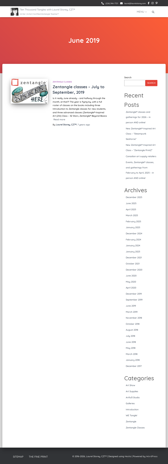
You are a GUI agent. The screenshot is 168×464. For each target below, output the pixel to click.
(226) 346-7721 (111, 3)
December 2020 (134, 269)
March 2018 (132, 354)
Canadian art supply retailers (141, 156)
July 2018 (130, 336)
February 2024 (133, 239)
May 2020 (131, 281)
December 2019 (134, 293)
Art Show (130, 385)
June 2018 (131, 342)
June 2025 (131, 203)
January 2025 (133, 227)
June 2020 (131, 275)
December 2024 (134, 233)
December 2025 (134, 197)
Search (127, 77)
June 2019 (131, 305)
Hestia (128, 456)
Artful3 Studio (133, 397)
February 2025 (133, 221)
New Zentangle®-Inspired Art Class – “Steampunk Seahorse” (140, 133)
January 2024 (133, 245)
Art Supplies (132, 391)
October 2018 (133, 324)
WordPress (152, 456)
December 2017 (134, 366)
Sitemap (18, 456)
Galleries (130, 403)
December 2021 (134, 257)
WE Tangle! (131, 415)
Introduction (132, 409)
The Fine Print (39, 456)
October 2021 (133, 263)
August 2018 (132, 329)
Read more (59, 119)
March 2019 (132, 311)
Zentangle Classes (62, 82)
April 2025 (131, 209)
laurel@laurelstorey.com (135, 3)
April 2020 (131, 287)
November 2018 (134, 317)
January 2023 (133, 251)
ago (84, 124)
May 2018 (130, 348)
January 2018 (133, 360)
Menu (142, 11)
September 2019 (134, 299)
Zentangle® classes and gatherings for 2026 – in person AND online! (138, 117)
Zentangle (131, 421)
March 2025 (132, 215)
